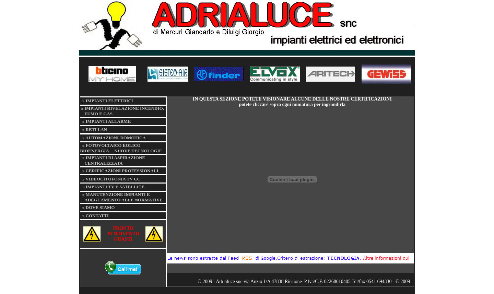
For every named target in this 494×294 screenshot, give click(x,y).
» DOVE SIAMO (98, 207)
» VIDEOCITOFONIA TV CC (111, 178)
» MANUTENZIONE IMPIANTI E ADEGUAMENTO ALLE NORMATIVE (121, 197)
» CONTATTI (95, 215)
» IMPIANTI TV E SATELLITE (113, 186)
